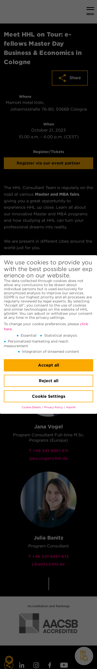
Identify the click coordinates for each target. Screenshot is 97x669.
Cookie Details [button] (32, 407)
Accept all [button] (48, 365)
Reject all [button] (48, 380)
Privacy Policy (54, 407)
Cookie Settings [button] (48, 396)
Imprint (71, 407)
